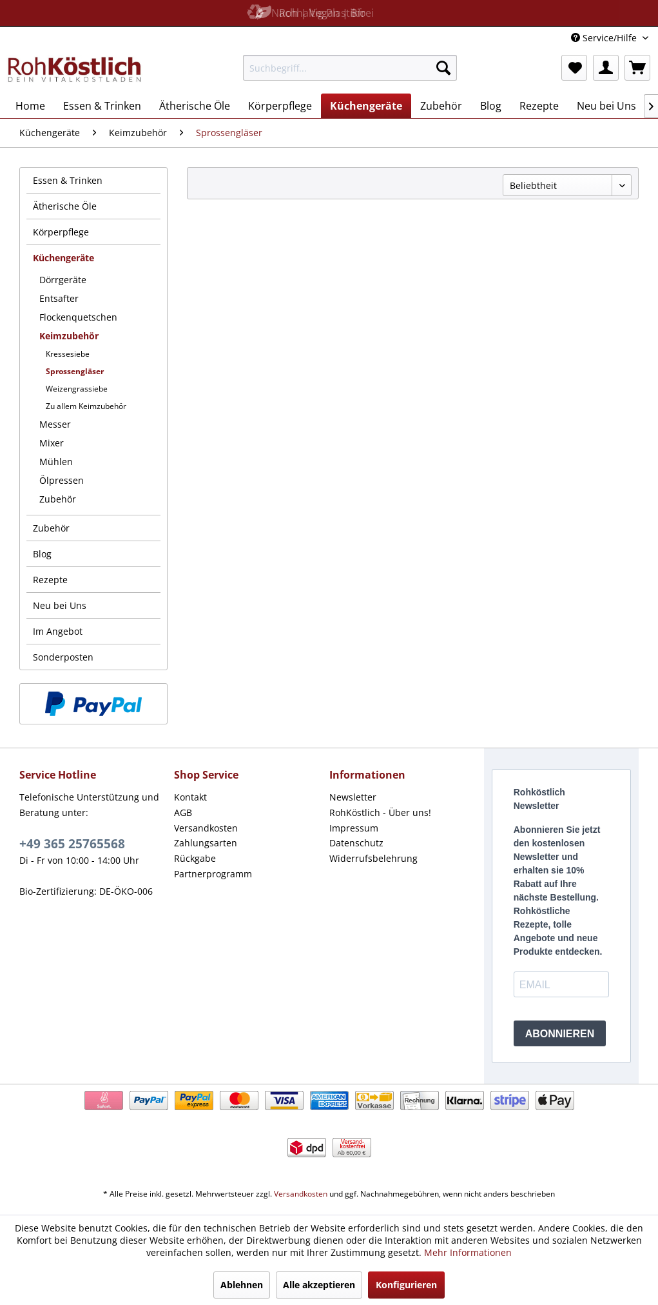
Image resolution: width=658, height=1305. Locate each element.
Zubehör (57, 499)
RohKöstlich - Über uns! (380, 812)
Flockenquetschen (78, 317)
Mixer (51, 443)
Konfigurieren (406, 1285)
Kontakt (190, 797)
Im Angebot (57, 631)
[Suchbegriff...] (350, 68)
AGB (183, 812)
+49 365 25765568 (72, 843)
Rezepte (50, 579)
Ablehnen (241, 1285)
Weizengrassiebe (77, 388)
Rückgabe (195, 858)
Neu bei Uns (59, 605)
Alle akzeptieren (319, 1285)
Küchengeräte (63, 258)
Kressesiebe (68, 353)
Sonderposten (63, 657)
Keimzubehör (69, 336)
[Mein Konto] (606, 68)
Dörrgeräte (62, 280)
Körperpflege (61, 232)
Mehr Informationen (468, 1252)
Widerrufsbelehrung (373, 858)
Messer (55, 424)
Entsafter (59, 298)
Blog (42, 554)
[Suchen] (443, 68)
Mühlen (56, 461)
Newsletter (352, 797)
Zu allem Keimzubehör (86, 406)
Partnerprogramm (213, 874)
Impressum (353, 828)
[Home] (30, 106)
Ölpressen (61, 480)
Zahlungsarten (205, 843)
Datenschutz (356, 843)
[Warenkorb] (637, 68)
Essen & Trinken (67, 180)
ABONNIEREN (560, 1033)
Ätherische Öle (65, 206)
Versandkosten (206, 828)
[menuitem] (350, 68)
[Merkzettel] (574, 68)
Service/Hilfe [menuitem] (605, 38)
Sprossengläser (75, 371)
